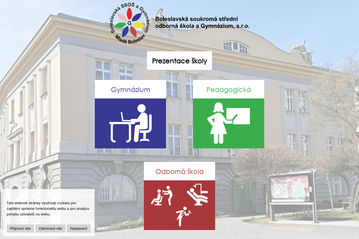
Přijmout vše (20, 228)
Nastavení (78, 228)
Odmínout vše (50, 228)
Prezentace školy (179, 60)
